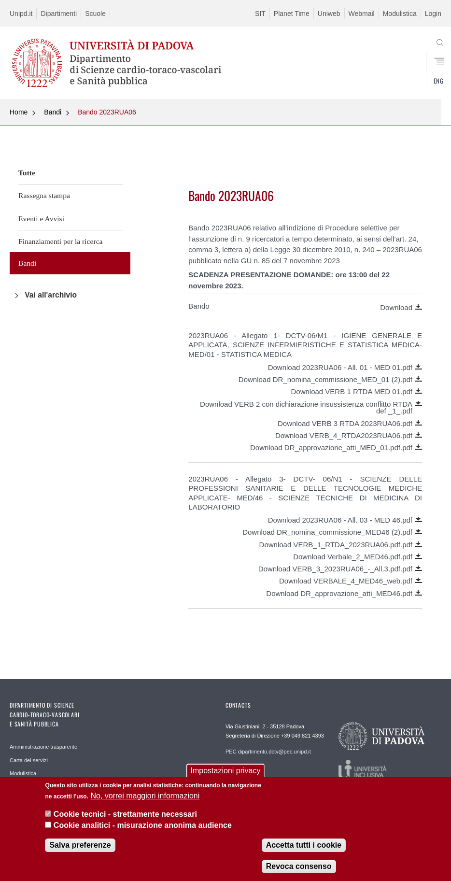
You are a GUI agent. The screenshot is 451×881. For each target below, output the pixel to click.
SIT (260, 13)
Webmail (362, 13)
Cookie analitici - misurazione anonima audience (143, 825)
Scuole (95, 13)
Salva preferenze (80, 845)
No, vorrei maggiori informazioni (144, 796)
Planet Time (292, 13)
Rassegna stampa (44, 195)
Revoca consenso (299, 867)
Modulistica (400, 13)
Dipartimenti (59, 13)
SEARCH (412, 75)
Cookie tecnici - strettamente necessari (125, 814)
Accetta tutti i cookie (303, 845)
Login (433, 13)
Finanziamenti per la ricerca (60, 241)
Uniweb (329, 13)
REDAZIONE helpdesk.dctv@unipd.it (253, 776)
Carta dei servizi (29, 760)
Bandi (52, 112)
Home (19, 112)
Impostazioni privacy (226, 771)
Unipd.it (21, 13)
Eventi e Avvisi (41, 218)
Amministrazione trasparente (43, 747)
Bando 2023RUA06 (107, 112)
